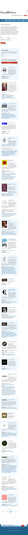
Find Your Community (10, 20)
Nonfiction (9, 154)
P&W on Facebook (24, 17)
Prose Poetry (7, 78)
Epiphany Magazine (11, 399)
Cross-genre (13, 115)
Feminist (6, 97)
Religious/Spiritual (4, 179)
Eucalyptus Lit (10, 440)
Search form (27, 10)
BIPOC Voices (14, 173)
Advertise (12, 527)
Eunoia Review (10, 457)
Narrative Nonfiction (11, 153)
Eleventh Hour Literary (12, 257)
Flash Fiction (10, 116)
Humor (12, 214)
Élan (9, 221)
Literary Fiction (14, 116)
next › (9, 509)
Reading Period (2, 39)
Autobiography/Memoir (8, 96)
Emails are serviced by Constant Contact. (12, 60)
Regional (12, 215)
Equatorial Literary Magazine (11, 413)
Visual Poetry (9, 472)
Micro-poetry (15, 214)
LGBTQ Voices (14, 176)
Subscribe (25, 15)
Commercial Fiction (8, 301)
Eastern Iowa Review (12, 103)
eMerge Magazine (11, 322)
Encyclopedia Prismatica (12, 341)
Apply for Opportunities (18, 20)
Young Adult (14, 234)
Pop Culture (10, 117)
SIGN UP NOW (9, 62)
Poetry (5, 77)
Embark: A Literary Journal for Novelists (11, 290)
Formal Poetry (7, 133)
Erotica (10, 387)
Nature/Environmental (5, 98)
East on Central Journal (12, 82)
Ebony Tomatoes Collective (11, 161)
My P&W (19, 15)
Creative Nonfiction (11, 95)
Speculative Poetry (4, 394)
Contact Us (11, 528)
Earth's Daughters (11, 67)
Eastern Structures (11, 122)
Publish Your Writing (2, 20)
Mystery (11, 469)
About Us (23, 527)
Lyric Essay (7, 391)
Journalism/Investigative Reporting (6, 176)
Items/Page (8, 39)
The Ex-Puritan (11, 495)
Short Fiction (5, 155)
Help (21, 527)
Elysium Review (11, 279)
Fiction (7, 77)
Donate (13, 15)
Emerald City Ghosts (12, 307)
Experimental (3, 116)
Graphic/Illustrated (4, 271)
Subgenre (8, 37)
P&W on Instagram (27, 17)
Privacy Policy (16, 528)
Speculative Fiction (9, 179)
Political (15, 392)
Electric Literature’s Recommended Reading (12, 240)
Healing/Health (10, 97)
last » (11, 509)
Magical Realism (6, 153)
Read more (3, 92)
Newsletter (16, 15)
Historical (9, 214)
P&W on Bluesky (25, 17)
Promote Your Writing (6, 20)
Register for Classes (14, 20)
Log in (22, 15)
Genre (1, 37)
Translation (15, 150)
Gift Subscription (8, 527)
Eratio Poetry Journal (12, 422)
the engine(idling (11, 359)
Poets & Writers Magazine (23, 20)
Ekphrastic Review (11, 200)
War (8, 155)
